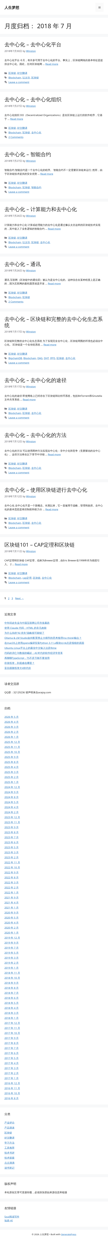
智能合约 (36, 187)
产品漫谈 (9, 1127)
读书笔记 (9, 1167)
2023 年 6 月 (11, 842)
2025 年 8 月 (11, 762)
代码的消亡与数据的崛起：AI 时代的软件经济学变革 (33, 653)
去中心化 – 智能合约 (27, 154)
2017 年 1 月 (11, 1078)
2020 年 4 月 (11, 922)
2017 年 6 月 (11, 1053)
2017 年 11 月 (12, 1028)
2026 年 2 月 (11, 732)
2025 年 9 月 (11, 757)
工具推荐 (9, 1147)
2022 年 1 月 (11, 892)
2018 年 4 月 (11, 1008)
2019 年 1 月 (11, 967)
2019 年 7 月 (11, 947)
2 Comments (15, 137)
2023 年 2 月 (11, 857)
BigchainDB (15, 358)
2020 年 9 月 (11, 912)
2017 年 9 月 (11, 1038)
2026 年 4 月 (11, 722)
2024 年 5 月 (11, 802)
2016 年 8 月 (11, 1098)
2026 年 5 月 (11, 717)
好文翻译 (22, 73)
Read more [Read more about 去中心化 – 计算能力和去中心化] (54, 228)
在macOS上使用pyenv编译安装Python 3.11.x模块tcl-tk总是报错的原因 (44, 643)
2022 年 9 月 (11, 872)
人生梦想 (11, 7)
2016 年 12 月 (12, 1083)
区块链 (12, 73)
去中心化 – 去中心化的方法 (35, 434)
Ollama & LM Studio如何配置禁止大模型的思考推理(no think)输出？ (43, 638)
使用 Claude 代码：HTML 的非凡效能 (25, 628)
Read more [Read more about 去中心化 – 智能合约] (46, 174)
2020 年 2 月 (11, 927)
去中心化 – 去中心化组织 (32, 99)
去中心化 (36, 132)
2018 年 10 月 (12, 978)
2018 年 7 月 (11, 993)
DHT (46, 358)
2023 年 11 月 (12, 822)
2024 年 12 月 (12, 787)
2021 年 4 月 (11, 902)
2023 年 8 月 (11, 832)
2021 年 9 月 (11, 897)
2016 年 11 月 (12, 1088)
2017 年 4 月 (11, 1063)
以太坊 (26, 77)
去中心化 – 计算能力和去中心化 (40, 209)
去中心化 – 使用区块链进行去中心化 (45, 489)
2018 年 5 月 (11, 1003)
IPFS (52, 358)
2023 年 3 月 (11, 852)
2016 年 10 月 (12, 1093)
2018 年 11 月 (12, 972)
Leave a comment (18, 82)
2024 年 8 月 (11, 797)
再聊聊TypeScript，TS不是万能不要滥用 (27, 658)
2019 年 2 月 (11, 962)
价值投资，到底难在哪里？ (19, 663)
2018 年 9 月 (11, 983)
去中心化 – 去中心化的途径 (35, 380)
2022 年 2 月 (11, 887)
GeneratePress (68, 1234)
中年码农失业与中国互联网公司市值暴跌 (27, 623)
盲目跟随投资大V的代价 (17, 668)
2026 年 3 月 (11, 727)
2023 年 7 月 (11, 837)
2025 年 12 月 (12, 742)
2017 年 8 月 (11, 1043)
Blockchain (14, 77)
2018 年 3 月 (11, 1013)
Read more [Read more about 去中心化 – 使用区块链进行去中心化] (51, 509)
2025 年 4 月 (11, 767)
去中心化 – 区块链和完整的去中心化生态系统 (53, 322)
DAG (40, 358)
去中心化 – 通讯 (22, 264)
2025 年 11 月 (12, 747)
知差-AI (8, 1220)
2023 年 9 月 (11, 827)
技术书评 (9, 1152)
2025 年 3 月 (11, 772)
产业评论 (9, 1122)
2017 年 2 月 (11, 1073)
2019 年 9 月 (11, 942)
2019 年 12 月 (12, 937)
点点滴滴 (9, 1162)
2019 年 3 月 (11, 957)
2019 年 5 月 (11, 952)
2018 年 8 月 (11, 988)
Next (19, 598)
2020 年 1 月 (11, 932)
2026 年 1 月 (11, 737)
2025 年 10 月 (12, 752)
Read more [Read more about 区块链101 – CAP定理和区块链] (21, 564)
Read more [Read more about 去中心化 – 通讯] (54, 283)
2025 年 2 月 (11, 777)
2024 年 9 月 (11, 792)
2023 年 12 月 (12, 817)
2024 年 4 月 (11, 807)
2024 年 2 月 (11, 812)
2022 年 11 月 (12, 862)
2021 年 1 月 (11, 907)
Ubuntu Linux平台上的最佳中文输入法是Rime (30, 648)
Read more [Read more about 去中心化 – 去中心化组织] (16, 119)
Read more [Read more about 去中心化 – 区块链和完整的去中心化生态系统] (50, 344)
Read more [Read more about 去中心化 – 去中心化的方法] (54, 454)
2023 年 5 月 (11, 847)
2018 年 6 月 (11, 998)
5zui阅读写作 (11, 1216)
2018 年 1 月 (11, 1018)
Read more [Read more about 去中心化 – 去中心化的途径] (29, 399)
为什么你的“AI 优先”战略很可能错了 (24, 633)
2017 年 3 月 (11, 1068)
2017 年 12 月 (12, 1023)
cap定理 (27, 577)
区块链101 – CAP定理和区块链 (39, 544)
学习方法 (9, 1142)
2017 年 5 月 (11, 1058)
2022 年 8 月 (11, 877)
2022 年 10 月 (12, 867)
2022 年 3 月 (11, 882)
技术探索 (9, 1157)
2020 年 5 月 (11, 917)
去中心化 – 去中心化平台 (32, 44)
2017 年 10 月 (12, 1033)
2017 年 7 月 (11, 1048)
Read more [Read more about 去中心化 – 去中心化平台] (51, 64)
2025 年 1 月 (11, 782)
